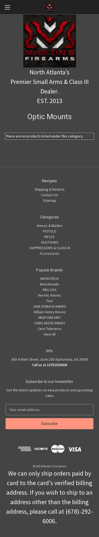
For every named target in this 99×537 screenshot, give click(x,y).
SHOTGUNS (49, 242)
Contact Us (49, 195)
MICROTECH (49, 278)
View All (49, 334)
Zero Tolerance (49, 328)
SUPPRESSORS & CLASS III (49, 247)
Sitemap (49, 200)
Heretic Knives (49, 295)
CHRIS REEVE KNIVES (49, 323)
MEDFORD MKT (49, 317)
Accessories (49, 253)
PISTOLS (49, 231)
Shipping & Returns (50, 189)
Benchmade (49, 284)
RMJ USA (49, 289)
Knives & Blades (49, 225)
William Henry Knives (50, 312)
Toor (49, 300)
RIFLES (49, 236)
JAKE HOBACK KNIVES (49, 306)
